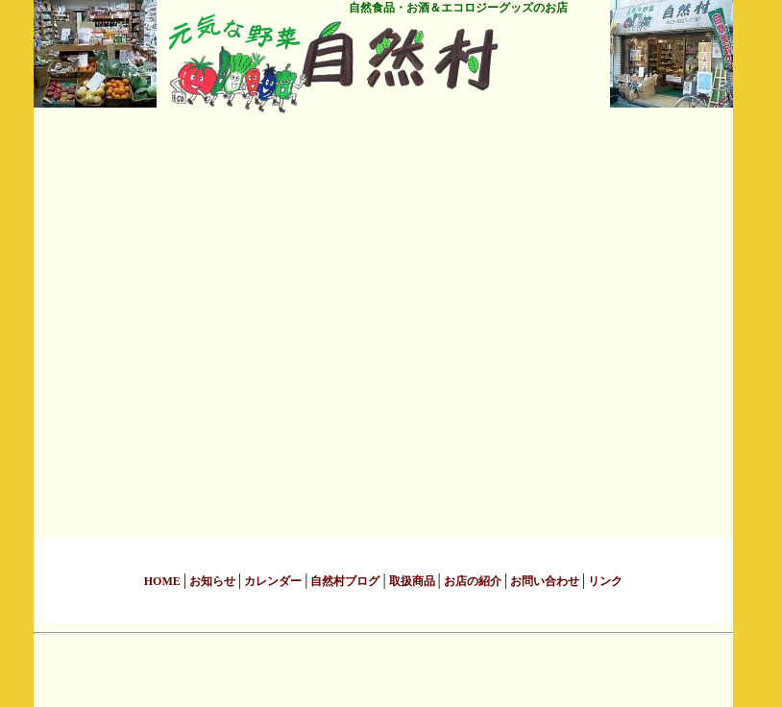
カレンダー (273, 581)
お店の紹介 (472, 581)
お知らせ (212, 581)
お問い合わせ (544, 581)
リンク (604, 581)
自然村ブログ (344, 581)
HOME (163, 581)
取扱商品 (412, 581)
